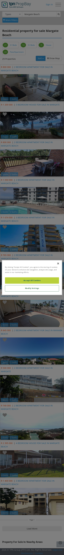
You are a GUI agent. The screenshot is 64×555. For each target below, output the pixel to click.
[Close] (58, 263)
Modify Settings (32, 288)
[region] (32, 277)
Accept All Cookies (32, 280)
